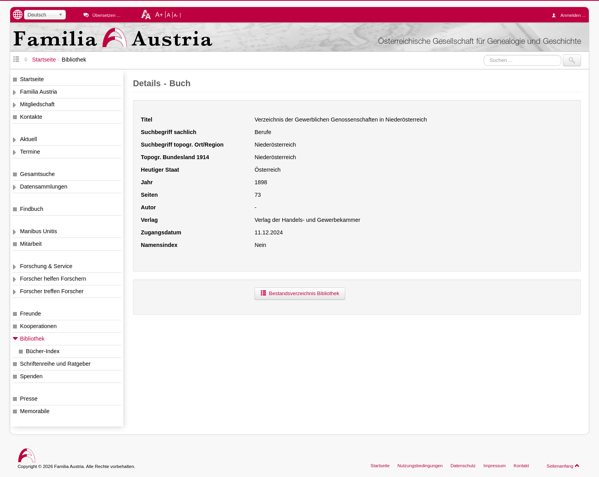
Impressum (494, 465)
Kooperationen (38, 326)
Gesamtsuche (37, 174)
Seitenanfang (563, 465)
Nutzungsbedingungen (419, 465)
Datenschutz (462, 465)
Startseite (32, 79)
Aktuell (28, 139)
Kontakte (31, 117)
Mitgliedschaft (37, 104)
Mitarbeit (31, 244)
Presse (29, 398)
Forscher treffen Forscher (52, 291)
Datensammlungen (43, 186)
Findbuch (31, 209)
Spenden (31, 376)
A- (176, 15)
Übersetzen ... (106, 15)
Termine (30, 152)
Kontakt (521, 465)
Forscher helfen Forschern (53, 279)
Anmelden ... (571, 15)
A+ (159, 14)
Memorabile (34, 411)
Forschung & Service (46, 266)
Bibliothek (32, 339)
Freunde (30, 313)
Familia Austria (38, 92)
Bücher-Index (43, 351)
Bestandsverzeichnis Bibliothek (299, 293)
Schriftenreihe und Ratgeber (55, 364)
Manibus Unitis (38, 231)
